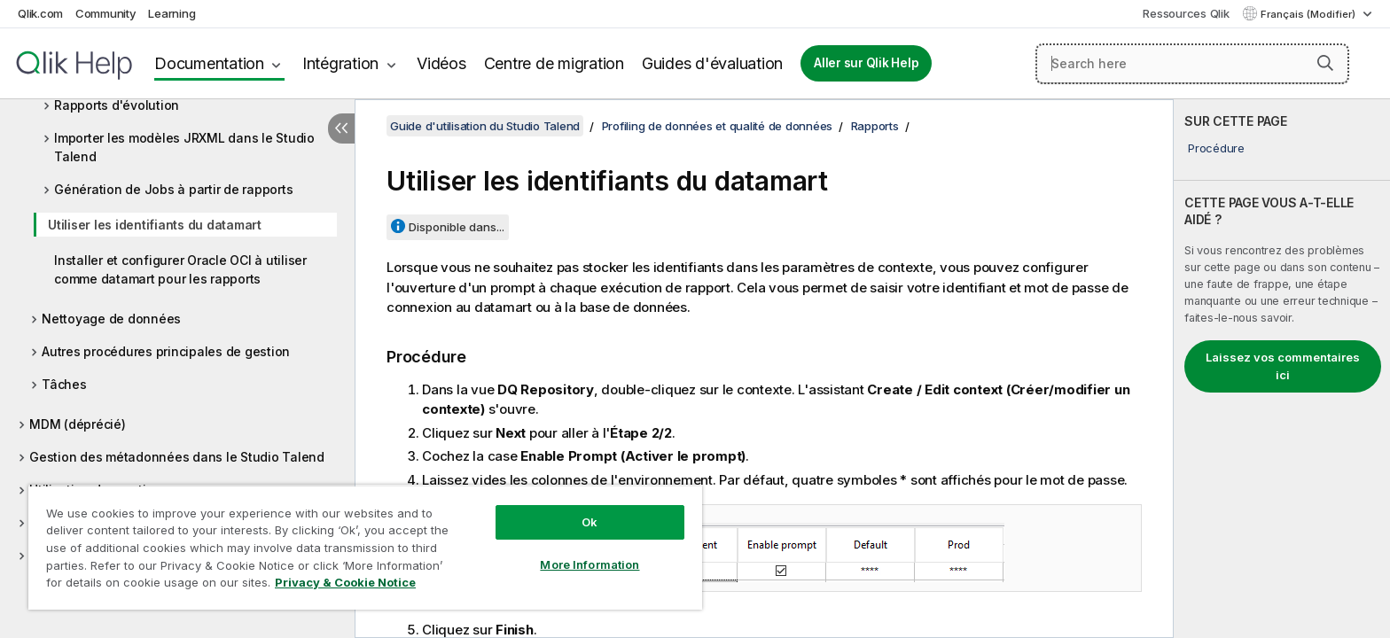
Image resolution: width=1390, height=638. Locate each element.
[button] (1325, 63)
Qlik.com (40, 13)
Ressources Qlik (1186, 13)
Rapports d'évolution (116, 105)
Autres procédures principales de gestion (166, 351)
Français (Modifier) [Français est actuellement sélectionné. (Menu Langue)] (1309, 14)
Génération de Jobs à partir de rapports (173, 189)
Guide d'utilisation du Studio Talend (485, 126)
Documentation (209, 63)
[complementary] (1282, 368)
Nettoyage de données (111, 318)
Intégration (340, 63)
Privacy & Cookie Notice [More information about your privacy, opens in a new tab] (345, 582)
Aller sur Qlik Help (866, 63)
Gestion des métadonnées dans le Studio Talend (176, 456)
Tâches (64, 384)
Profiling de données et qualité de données (717, 126)
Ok (589, 522)
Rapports (875, 126)
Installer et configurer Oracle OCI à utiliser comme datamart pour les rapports (180, 269)
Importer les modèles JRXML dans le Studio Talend (184, 147)
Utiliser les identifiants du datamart (155, 224)
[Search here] (1192, 63)
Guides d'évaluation (712, 63)
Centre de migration (554, 63)
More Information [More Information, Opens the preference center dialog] (589, 564)
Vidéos (441, 63)
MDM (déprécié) (77, 424)
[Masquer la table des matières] (341, 128)
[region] (365, 547)
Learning (171, 13)
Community (106, 13)
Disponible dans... (456, 227)
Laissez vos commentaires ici (1283, 366)
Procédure (1216, 148)
